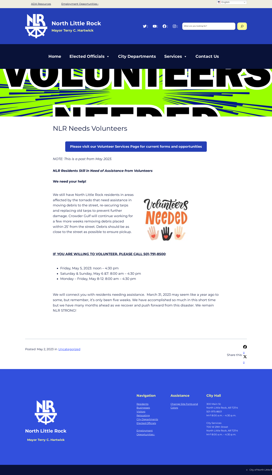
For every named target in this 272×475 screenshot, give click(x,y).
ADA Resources (41, 3)
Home (54, 56)
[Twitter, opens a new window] (145, 26)
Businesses (143, 407)
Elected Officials (89, 56)
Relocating (143, 415)
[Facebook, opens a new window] (165, 26)
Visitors (141, 411)
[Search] (242, 26)
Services (175, 56)
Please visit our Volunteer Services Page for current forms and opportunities (136, 147)
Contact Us (207, 56)
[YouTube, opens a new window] (155, 26)
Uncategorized (69, 349)
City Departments (137, 56)
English (223, 2)
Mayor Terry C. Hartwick (45, 440)
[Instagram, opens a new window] (175, 26)
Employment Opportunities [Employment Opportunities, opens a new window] (79, 3)
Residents (142, 403)
